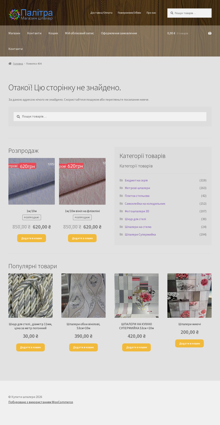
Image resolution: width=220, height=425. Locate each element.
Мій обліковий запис (79, 33)
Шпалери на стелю (138, 227)
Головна (18, 63)
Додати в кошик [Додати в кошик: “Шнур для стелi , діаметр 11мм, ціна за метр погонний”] (30, 347)
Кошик (53, 33)
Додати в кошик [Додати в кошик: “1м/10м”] (31, 238)
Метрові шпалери (137, 188)
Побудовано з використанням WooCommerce (40, 402)
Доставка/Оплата (101, 12)
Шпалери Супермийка (140, 234)
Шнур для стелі (135, 219)
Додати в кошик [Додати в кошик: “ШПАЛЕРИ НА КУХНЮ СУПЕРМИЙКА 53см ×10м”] (136, 347)
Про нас (151, 12)
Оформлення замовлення (119, 33)
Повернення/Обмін (129, 12)
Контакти (34, 33)
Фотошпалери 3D (137, 211)
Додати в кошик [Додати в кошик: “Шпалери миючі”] (189, 343)
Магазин (14, 33)
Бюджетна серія (136, 180)
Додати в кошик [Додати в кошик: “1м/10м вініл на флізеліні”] (82, 238)
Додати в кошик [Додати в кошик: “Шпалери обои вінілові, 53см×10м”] (83, 347)
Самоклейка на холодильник (145, 203)
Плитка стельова (137, 196)
